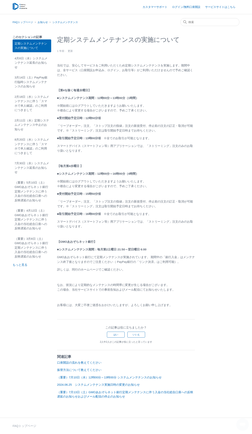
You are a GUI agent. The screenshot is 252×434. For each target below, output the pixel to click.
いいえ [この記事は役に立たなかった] (136, 334)
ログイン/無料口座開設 (186, 6)
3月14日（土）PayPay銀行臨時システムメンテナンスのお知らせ (31, 82)
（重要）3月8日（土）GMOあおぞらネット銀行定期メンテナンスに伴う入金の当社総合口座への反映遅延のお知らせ (31, 247)
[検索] (209, 22)
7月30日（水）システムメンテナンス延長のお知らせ (32, 167)
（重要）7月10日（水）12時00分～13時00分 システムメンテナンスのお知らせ (109, 377)
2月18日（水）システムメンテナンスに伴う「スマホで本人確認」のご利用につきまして (32, 103)
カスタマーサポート (155, 6)
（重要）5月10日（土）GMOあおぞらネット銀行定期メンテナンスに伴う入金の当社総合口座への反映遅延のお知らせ (31, 191)
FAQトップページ (23, 22)
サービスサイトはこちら (220, 6)
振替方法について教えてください (79, 369)
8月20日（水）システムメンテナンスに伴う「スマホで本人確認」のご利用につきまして (32, 146)
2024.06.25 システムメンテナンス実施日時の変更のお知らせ (98, 384)
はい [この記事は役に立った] (115, 334)
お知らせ (43, 22)
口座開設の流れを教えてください (79, 362)
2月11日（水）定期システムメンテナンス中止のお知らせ (32, 125)
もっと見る (20, 264)
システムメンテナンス (65, 22)
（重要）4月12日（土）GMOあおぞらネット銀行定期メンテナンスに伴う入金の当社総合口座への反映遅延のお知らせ (31, 219)
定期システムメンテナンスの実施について (31, 46)
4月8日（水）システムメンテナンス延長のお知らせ (31, 63)
